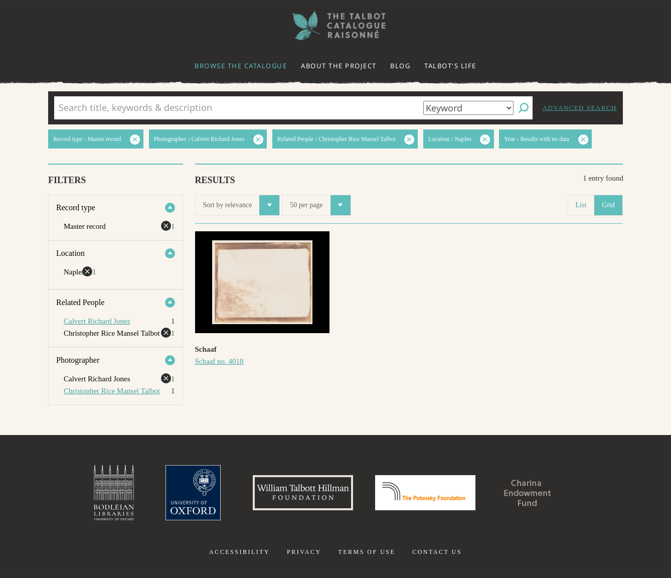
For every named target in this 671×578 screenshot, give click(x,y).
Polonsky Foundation (425, 492)
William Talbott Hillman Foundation (303, 492)
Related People (80, 302)
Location (70, 253)
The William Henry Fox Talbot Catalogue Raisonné (335, 25)
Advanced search (580, 107)
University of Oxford (193, 492)
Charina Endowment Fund (527, 492)
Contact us (437, 551)
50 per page (320, 205)
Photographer (77, 360)
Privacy (304, 551)
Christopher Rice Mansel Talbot (112, 391)
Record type (75, 207)
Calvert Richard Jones (97, 321)
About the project (339, 65)
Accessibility (239, 551)
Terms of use (366, 551)
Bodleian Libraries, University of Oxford (114, 492)
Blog (400, 65)
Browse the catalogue (241, 65)
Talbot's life (450, 65)
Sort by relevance (241, 205)
